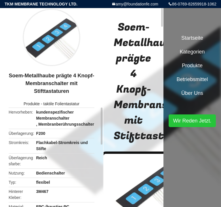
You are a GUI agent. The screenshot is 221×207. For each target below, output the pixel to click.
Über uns (192, 93)
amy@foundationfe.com (137, 4)
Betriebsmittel (192, 79)
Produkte (32, 103)
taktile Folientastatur (61, 103)
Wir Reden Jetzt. (192, 121)
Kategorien (192, 52)
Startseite (192, 38)
